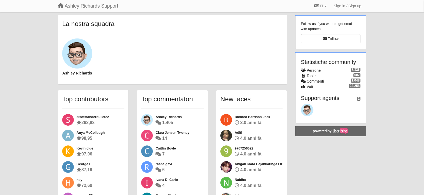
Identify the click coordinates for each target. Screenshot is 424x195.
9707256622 (244, 148)
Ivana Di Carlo (166, 180)
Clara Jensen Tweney (172, 133)
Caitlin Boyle (165, 148)
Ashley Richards (77, 73)
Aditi (238, 133)
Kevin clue (85, 148)
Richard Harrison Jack (252, 117)
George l (83, 164)
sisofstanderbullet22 (93, 117)
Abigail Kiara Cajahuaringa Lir (258, 164)
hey (79, 180)
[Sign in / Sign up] (347, 6)
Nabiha (240, 180)
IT (320, 6)
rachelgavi (163, 164)
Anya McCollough (91, 133)
